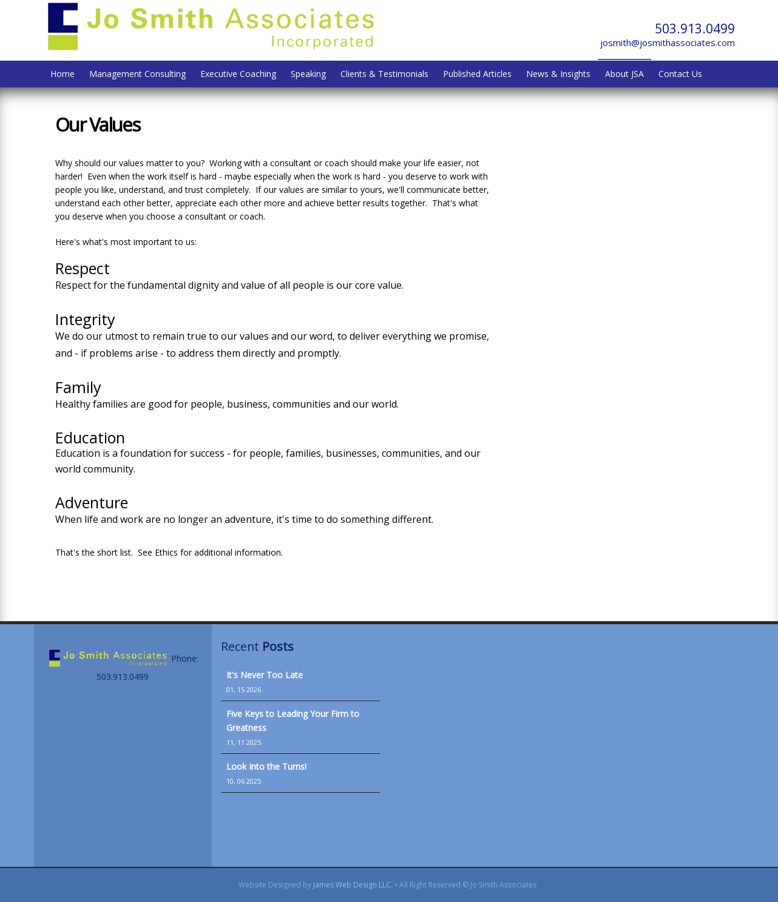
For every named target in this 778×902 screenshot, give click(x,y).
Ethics (166, 552)
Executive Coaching (238, 73)
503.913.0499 (695, 28)
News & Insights (558, 73)
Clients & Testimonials (384, 73)
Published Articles (477, 73)
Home (62, 73)
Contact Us (680, 73)
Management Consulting (137, 73)
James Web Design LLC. (353, 885)
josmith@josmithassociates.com (667, 42)
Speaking (308, 73)
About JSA (624, 73)
